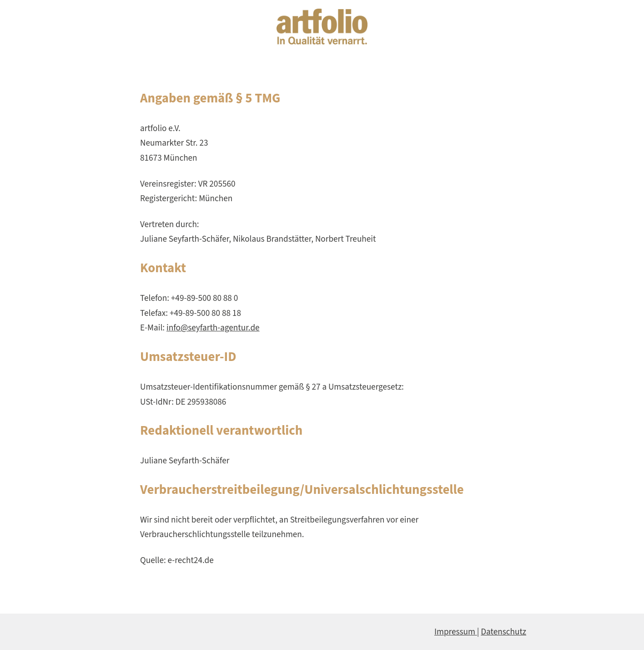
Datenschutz (503, 631)
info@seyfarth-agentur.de (213, 327)
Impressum (455, 631)
